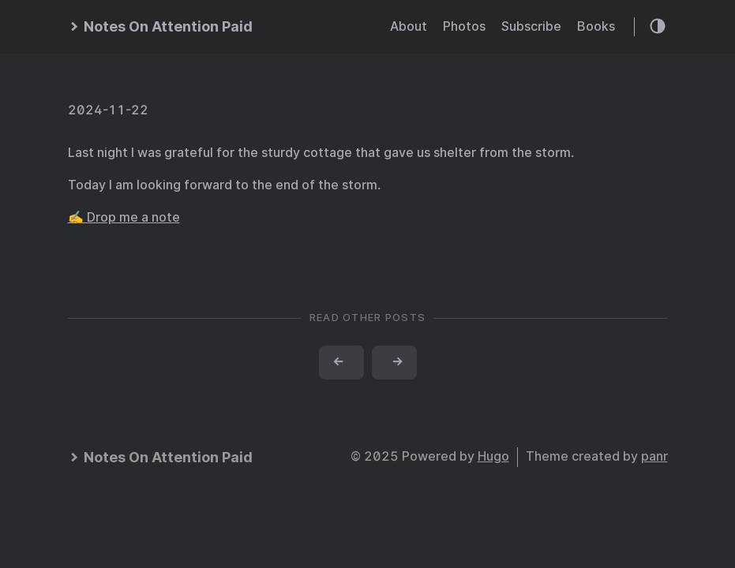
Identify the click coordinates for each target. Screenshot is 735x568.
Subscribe (531, 26)
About (408, 26)
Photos (464, 26)
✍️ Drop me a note (124, 217)
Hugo (493, 456)
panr (654, 456)
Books (596, 26)
